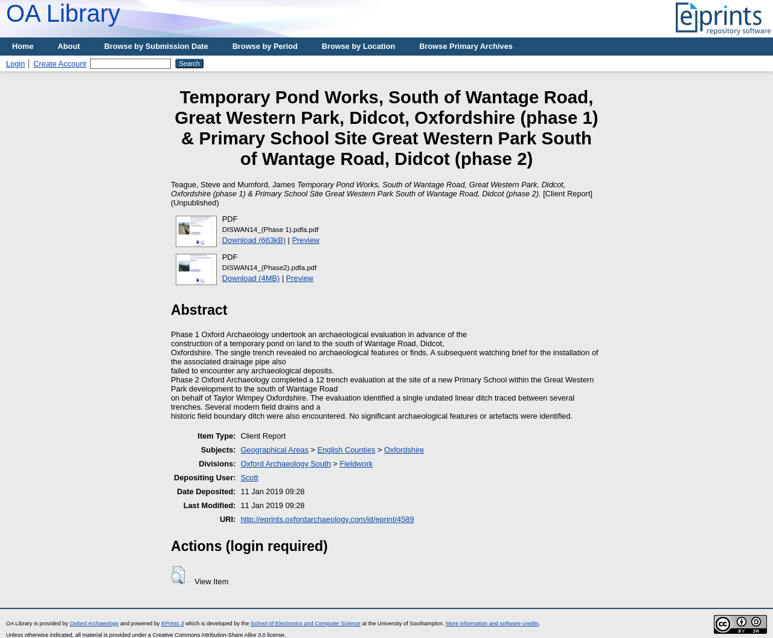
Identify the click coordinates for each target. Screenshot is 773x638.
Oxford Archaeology (93, 623)
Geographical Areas (274, 449)
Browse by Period (265, 46)
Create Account (59, 63)
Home (23, 46)
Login (15, 63)
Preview (306, 240)
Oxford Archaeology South (285, 463)
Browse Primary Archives (466, 46)
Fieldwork (356, 463)
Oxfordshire (404, 449)
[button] (178, 575)
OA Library (63, 13)
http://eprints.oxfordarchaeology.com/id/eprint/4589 (327, 519)
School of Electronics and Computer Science (306, 623)
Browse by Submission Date (156, 46)
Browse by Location (359, 46)
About (69, 46)
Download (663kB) (254, 240)
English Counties (346, 449)
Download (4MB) (251, 278)
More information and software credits (492, 623)
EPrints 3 (172, 623)
